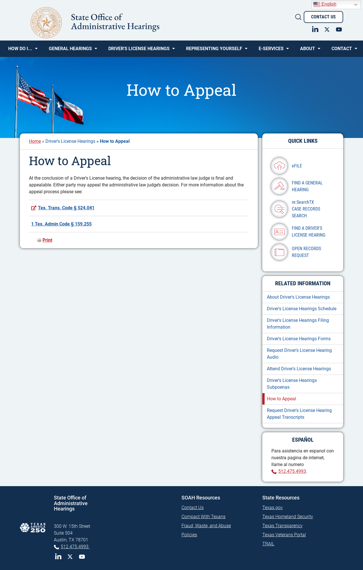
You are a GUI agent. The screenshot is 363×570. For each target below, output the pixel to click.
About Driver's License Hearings (298, 297)
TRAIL (268, 543)
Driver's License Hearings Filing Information (298, 324)
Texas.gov (272, 507)
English (324, 4)
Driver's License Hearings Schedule (301, 308)
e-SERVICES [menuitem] (271, 51)
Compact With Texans (203, 516)
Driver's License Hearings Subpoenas (292, 384)
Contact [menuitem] (342, 51)
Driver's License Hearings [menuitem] (139, 51)
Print (47, 240)
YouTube (82, 556)
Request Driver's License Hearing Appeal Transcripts (299, 414)
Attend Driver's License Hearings (299, 368)
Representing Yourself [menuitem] (214, 51)
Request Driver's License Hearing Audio (299, 354)
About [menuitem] (307, 51)
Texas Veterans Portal (284, 534)
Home (35, 141)
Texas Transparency (282, 525)
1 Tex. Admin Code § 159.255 (61, 224)
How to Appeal (281, 398)
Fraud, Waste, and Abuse (206, 525)
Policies (189, 534)
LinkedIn (58, 556)
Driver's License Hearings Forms (299, 338)
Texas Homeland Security (287, 516)
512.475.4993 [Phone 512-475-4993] (75, 546)
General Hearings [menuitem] (70, 51)
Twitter (70, 556)
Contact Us (323, 17)
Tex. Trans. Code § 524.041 (66, 207)
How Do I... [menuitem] (20, 51)
